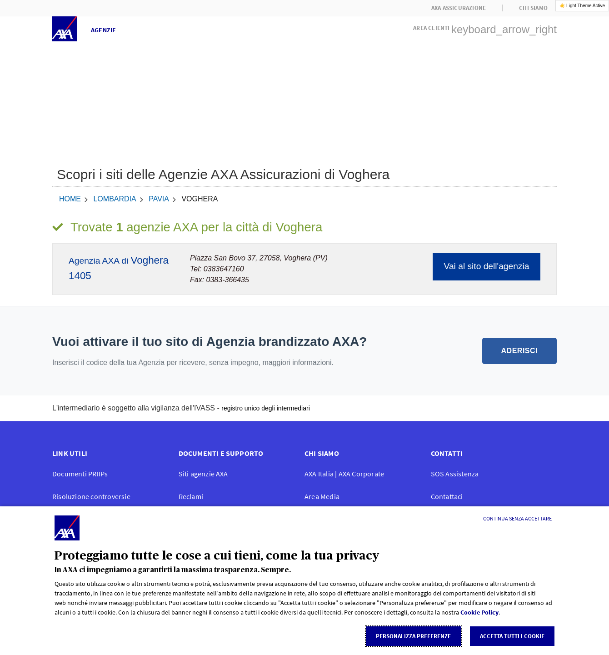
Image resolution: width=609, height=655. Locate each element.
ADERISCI (519, 351)
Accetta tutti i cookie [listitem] (512, 636)
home (70, 199)
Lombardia (114, 199)
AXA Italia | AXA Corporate (344, 473)
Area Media (321, 496)
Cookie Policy (479, 612)
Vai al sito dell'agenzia (486, 266)
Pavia (159, 199)
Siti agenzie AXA (203, 473)
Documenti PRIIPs (80, 473)
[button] (485, 27)
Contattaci (447, 496)
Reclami (191, 496)
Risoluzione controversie (91, 496)
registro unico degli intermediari (265, 408)
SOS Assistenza (455, 473)
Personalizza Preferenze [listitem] (413, 636)
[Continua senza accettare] (517, 518)
